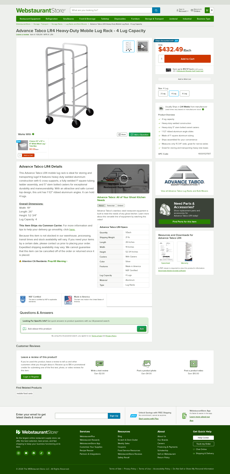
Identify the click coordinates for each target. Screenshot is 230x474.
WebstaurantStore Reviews (130, 454)
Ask (142, 328)
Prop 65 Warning (57, 261)
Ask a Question (139, 134)
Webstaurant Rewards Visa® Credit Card (190, 71)
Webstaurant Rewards (90, 440)
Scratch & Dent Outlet (128, 440)
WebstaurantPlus (87, 436)
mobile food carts (25, 393)
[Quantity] (161, 59)
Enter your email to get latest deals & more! (31, 416)
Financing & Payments (168, 447)
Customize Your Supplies (91, 447)
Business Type (203, 19)
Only (160, 45)
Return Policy (164, 457)
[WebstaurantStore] (40, 432)
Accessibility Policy (161, 469)
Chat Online (200, 449)
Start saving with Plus (149, 418)
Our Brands (163, 440)
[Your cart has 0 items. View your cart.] (209, 10)
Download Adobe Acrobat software (172, 271)
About (101, 206)
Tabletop (105, 19)
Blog (120, 436)
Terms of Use (97, 336)
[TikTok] (41, 453)
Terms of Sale (115, 469)
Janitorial (173, 19)
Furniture (135, 19)
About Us (162, 436)
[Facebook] (33, 453)
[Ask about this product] (84, 329)
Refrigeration (52, 19)
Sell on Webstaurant (167, 454)
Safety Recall (123, 457)
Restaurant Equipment (30, 19)
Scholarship (163, 450)
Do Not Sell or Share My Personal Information (193, 469)
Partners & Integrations (90, 454)
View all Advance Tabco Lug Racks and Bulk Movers (184, 191)
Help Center (203, 437)
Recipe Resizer (87, 450)
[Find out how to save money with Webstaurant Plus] (19, 141)
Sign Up (114, 416)
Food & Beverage (87, 19)
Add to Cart (28, 155)
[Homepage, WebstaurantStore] (40, 10)
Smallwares (68, 19)
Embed (120, 206)
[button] (129, 46)
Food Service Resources (129, 450)
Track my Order (203, 444)
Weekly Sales (124, 443)
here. (72, 229)
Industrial (187, 19)
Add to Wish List (184, 79)
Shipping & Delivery (203, 453)
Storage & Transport (154, 19)
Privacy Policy (111, 336)
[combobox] (111, 10)
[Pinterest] (49, 453)
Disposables (120, 19)
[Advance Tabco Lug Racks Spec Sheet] (165, 253)
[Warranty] (184, 253)
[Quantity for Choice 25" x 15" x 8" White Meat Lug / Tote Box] (20, 155)
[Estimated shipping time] (203, 109)
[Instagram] (18, 453)
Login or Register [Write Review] (31, 377)
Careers (161, 443)
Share (122, 134)
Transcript (111, 206)
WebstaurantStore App (90, 443)
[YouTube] (26, 453)
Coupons (122, 447)
